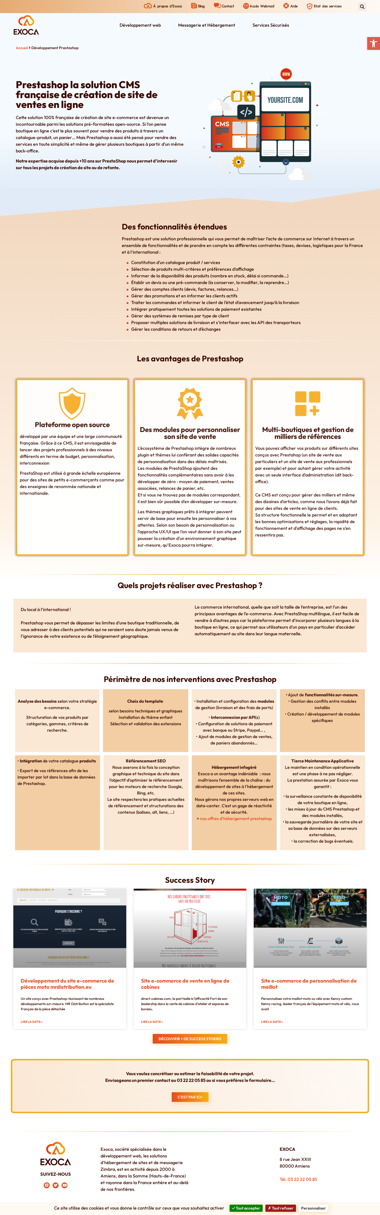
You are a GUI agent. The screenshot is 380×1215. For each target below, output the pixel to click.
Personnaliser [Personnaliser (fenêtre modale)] (313, 1208)
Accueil (22, 47)
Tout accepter (246, 1208)
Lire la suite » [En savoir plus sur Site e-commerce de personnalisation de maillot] (272, 1022)
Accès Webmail (262, 6)
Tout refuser (281, 1208)
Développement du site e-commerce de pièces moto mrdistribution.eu (67, 983)
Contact (228, 6)
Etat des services (327, 6)
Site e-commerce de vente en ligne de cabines (185, 983)
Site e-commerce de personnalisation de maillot (309, 983)
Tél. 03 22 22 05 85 (298, 1179)
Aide (294, 6)
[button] (373, 43)
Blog (201, 6)
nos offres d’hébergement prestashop (235, 810)
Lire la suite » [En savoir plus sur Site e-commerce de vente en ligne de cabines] (152, 1022)
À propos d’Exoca (167, 6)
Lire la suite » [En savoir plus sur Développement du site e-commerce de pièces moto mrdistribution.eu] (31, 1022)
